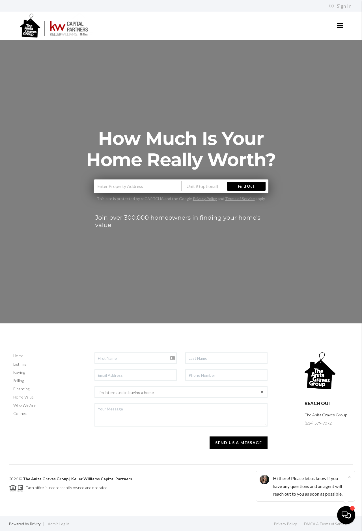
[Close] (349, 476)
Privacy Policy (205, 198)
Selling (18, 380)
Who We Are (24, 405)
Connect (20, 413)
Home (18, 355)
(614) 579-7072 (318, 423)
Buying (19, 372)
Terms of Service (240, 198)
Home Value (23, 397)
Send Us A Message (238, 442)
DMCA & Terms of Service (325, 524)
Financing (21, 388)
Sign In (340, 6)
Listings (19, 364)
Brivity (35, 524)
